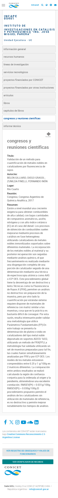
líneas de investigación (16, 64)
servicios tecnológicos (16, 72)
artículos (8, 95)
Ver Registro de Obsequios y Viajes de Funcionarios (27, 452)
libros (7, 103)
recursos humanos (14, 56)
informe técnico (12, 126)
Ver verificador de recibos (28, 461)
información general (15, 49)
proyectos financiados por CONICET (23, 80)
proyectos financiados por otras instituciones (29, 87)
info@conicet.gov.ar (39, 489)
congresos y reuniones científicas (22, 118)
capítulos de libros (14, 110)
